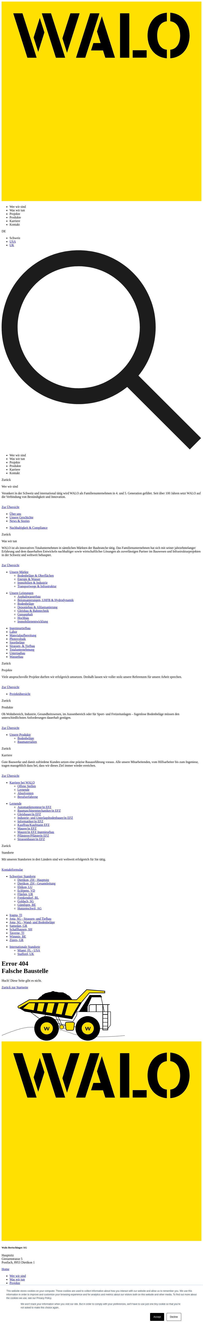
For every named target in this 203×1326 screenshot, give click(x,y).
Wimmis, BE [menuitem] (18, 936)
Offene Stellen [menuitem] (26, 786)
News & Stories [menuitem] (20, 521)
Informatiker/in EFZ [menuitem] (30, 821)
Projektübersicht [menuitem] (20, 694)
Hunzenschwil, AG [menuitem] (29, 908)
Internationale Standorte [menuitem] (25, 946)
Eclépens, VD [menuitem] (26, 890)
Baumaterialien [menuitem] (27, 741)
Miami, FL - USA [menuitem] (28, 950)
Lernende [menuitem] (23, 789)
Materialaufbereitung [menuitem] (23, 635)
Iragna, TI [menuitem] (16, 915)
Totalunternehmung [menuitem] (22, 649)
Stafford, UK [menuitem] (25, 954)
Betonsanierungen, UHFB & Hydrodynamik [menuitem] (45, 600)
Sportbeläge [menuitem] (17, 642)
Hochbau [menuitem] (23, 618)
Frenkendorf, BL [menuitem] (28, 897)
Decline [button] (174, 1317)
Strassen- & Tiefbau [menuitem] (22, 646)
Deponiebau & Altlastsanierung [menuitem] (37, 607)
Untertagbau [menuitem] (17, 653)
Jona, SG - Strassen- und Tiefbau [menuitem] (30, 918)
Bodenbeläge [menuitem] (25, 603)
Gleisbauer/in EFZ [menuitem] (29, 814)
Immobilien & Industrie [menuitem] (32, 582)
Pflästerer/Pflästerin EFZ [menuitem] (33, 835)
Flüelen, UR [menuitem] (25, 894)
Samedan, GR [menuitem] (18, 925)
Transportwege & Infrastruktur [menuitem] (36, 586)
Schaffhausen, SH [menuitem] (21, 929)
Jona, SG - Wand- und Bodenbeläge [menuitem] (32, 922)
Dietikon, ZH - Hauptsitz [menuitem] (33, 880)
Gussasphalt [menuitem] (25, 614)
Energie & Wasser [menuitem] (28, 579)
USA (13, 241)
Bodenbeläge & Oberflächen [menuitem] (35, 575)
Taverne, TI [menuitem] (17, 933)
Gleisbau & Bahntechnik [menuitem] (33, 610)
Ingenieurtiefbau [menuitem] (20, 628)
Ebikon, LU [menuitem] (25, 887)
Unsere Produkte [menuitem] (20, 734)
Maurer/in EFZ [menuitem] (26, 828)
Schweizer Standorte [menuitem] (23, 876)
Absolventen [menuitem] (25, 793)
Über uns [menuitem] (15, 513)
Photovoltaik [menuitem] (18, 639)
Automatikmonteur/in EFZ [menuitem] (34, 807)
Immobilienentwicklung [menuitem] (32, 621)
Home (5, 1269)
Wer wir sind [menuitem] (18, 1276)
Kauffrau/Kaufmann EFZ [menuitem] (33, 825)
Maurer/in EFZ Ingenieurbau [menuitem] (35, 832)
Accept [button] (157, 1317)
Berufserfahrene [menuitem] (27, 796)
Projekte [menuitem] (15, 1283)
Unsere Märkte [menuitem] (19, 572)
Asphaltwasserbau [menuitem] (28, 596)
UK (12, 245)
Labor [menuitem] (13, 631)
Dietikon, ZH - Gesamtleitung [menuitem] (36, 883)
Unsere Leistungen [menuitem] (21, 593)
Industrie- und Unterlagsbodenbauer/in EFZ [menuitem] (45, 817)
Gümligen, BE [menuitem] (26, 904)
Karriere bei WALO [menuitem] (22, 782)
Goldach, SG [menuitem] (25, 901)
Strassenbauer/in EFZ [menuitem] (31, 839)
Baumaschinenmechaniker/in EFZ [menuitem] (39, 810)
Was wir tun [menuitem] (17, 1279)
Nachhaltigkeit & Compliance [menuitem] (29, 527)
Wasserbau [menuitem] (16, 656)
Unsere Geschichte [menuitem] (21, 517)
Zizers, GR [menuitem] (16, 940)
